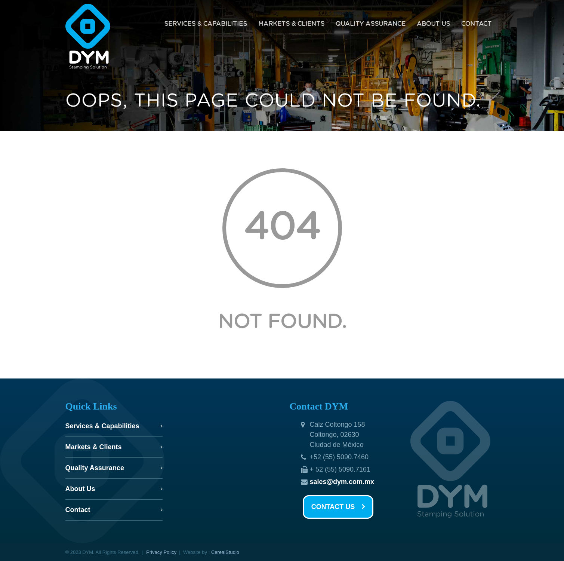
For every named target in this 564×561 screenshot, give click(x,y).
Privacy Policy (161, 552)
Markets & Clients (291, 24)
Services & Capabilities (205, 24)
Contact (476, 24)
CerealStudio (225, 552)
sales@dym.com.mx (342, 481)
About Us (433, 24)
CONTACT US (338, 507)
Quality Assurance (371, 24)
